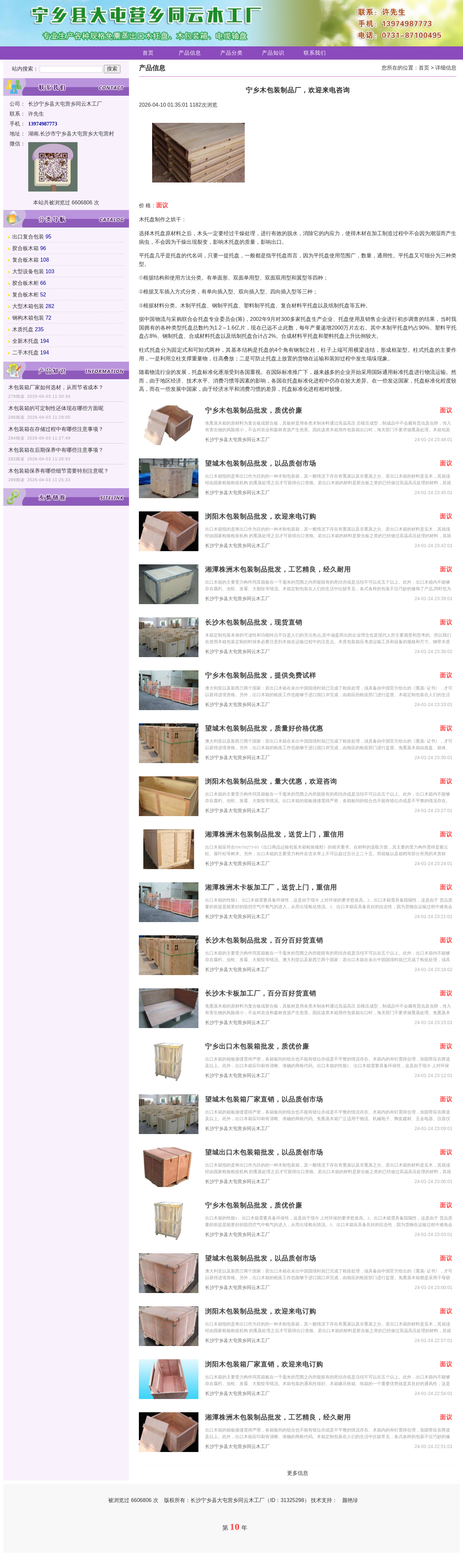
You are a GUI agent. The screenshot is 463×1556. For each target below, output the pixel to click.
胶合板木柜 (25, 283)
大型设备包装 (28, 271)
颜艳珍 (350, 1500)
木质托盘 (22, 329)
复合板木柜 (25, 294)
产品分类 (231, 53)
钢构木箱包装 (28, 318)
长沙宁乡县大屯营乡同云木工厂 (237, 439)
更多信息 (297, 1473)
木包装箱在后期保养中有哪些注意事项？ (56, 450)
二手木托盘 (25, 352)
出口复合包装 (28, 236)
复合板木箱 (25, 260)
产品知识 (273, 53)
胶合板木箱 (25, 248)
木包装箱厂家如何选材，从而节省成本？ (56, 387)
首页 (148, 53)
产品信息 (190, 53)
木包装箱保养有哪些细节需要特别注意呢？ (58, 471)
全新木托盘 (25, 341)
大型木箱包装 (28, 306)
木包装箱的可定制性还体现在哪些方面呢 (56, 408)
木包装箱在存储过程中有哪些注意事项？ (56, 429)
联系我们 (315, 53)
